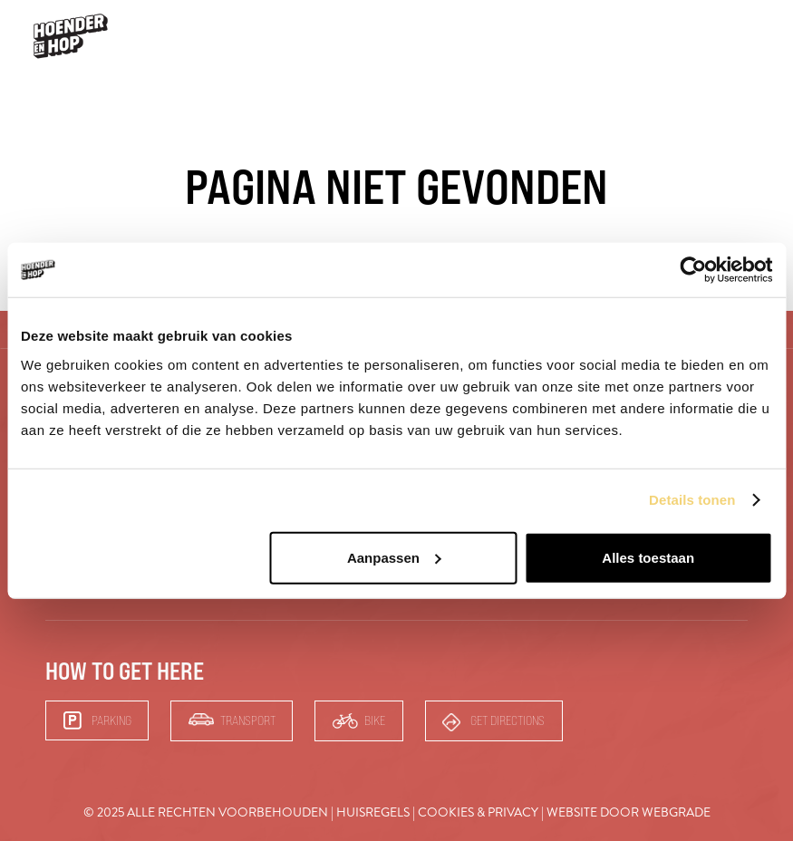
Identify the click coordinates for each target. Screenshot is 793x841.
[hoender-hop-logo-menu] (71, 36)
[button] (754, 36)
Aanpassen (394, 557)
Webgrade (676, 812)
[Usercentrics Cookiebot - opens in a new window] (693, 270)
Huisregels (373, 812)
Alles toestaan (648, 557)
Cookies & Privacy (478, 812)
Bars (699, 36)
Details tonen (692, 500)
